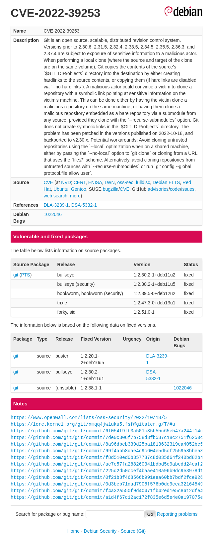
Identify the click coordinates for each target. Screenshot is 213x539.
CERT (80, 182)
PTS (25, 274)
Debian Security (100, 531)
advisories (158, 189)
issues (187, 189)
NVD (66, 182)
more (75, 195)
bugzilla (110, 189)
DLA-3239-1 (56, 205)
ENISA (95, 182)
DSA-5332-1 (84, 205)
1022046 (52, 214)
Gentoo (78, 189)
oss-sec (125, 182)
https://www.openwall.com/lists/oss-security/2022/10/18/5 (89, 417)
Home (73, 531)
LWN (110, 182)
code (175, 189)
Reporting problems (177, 514)
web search (55, 195)
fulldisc (143, 182)
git (15, 274)
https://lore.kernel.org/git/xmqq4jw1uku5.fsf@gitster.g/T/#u (93, 424)
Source (128, 531)
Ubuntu (60, 189)
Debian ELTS (166, 182)
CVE (48, 182)
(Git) (141, 531)
